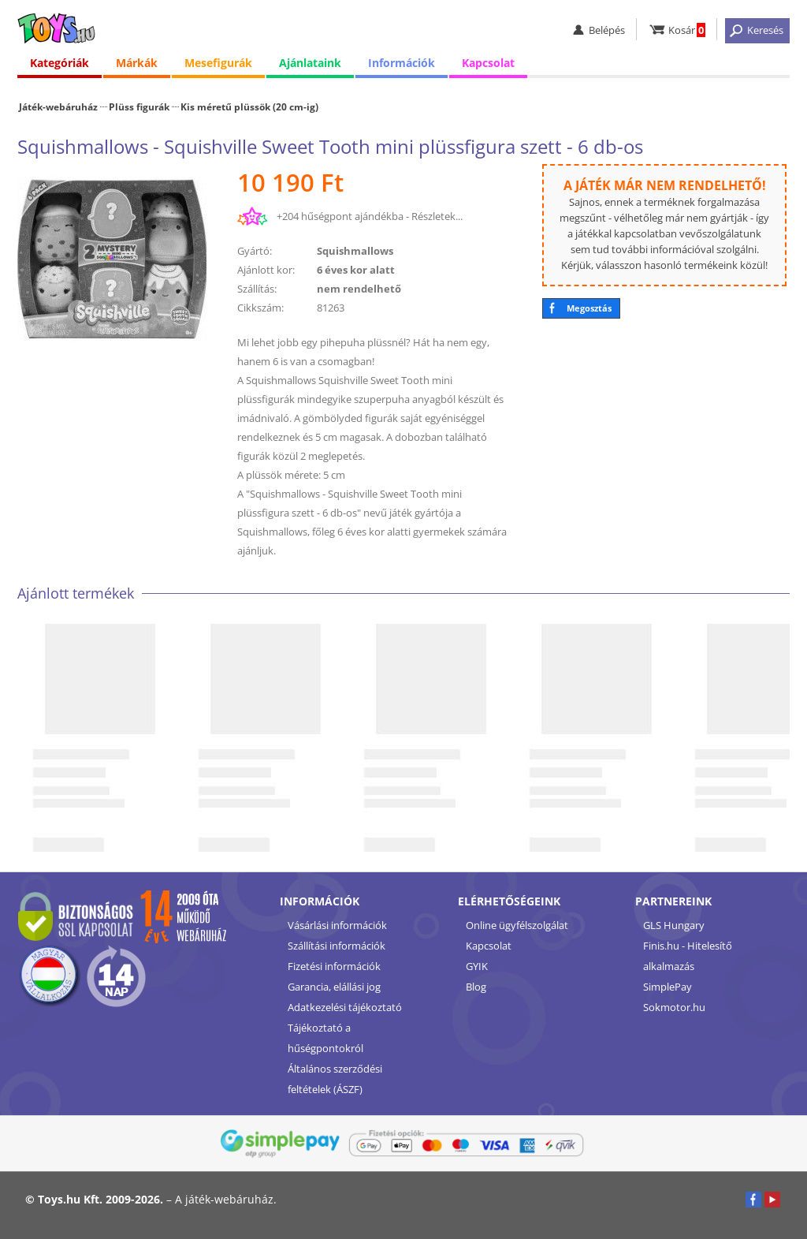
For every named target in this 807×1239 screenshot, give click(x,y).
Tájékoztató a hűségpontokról (325, 1038)
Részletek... (437, 216)
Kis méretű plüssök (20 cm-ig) (249, 106)
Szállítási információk (336, 946)
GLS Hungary (674, 925)
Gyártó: (254, 251)
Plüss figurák (139, 106)
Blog (476, 987)
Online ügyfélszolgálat (517, 925)
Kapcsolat (488, 62)
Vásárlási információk (337, 925)
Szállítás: (257, 289)
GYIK (477, 966)
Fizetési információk (334, 966)
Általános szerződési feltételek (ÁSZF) (335, 1079)
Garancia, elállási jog (334, 987)
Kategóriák (59, 62)
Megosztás (589, 308)
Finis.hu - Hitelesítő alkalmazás (687, 956)
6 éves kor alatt (356, 270)
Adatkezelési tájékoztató (345, 1007)
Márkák (137, 62)
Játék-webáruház (58, 106)
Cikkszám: (260, 307)
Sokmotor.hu (674, 1007)
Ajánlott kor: (266, 270)
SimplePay (667, 987)
